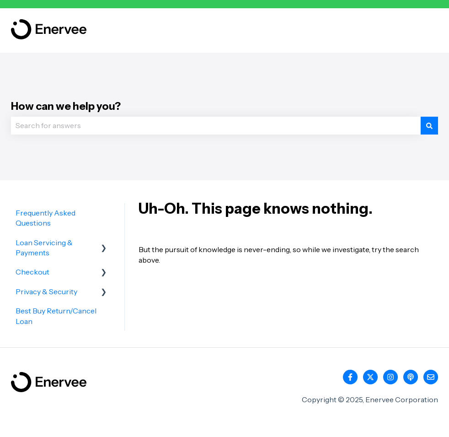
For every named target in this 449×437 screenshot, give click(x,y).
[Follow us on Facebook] (350, 377)
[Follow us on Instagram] (390, 377)
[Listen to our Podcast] (410, 377)
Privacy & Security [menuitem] (46, 291)
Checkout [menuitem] (32, 271)
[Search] (429, 125)
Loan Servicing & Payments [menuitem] (44, 247)
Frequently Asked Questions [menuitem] (45, 217)
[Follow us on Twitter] (370, 377)
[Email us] (430, 377)
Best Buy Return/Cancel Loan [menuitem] (56, 315)
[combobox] (216, 125)
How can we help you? (66, 106)
